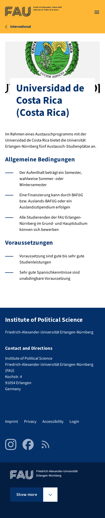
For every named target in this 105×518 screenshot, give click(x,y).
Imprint (11, 421)
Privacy (30, 421)
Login (74, 421)
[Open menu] (96, 12)
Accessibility (52, 421)
